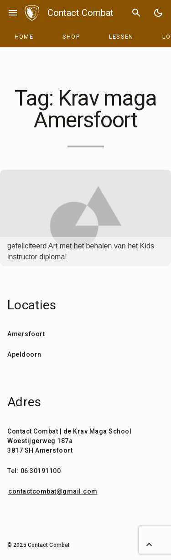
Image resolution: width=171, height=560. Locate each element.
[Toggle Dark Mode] (158, 13)
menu (12, 12)
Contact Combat (80, 12)
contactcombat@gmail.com (53, 491)
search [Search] (136, 12)
